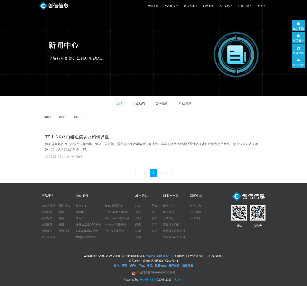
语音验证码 (48, 237)
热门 (62, 117)
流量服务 (64, 230)
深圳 (138, 218)
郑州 (138, 224)
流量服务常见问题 (174, 230)
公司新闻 (162, 103)
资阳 (154, 230)
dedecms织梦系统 (87, 230)
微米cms (81, 205)
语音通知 (64, 205)
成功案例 (208, 5)
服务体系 (168, 211)
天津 (154, 224)
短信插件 (82, 195)
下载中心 (168, 218)
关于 (260, 5)
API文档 (225, 5)
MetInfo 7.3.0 (147, 279)
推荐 (47, 117)
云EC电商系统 (113, 205)
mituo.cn (178, 279)
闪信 (62, 224)
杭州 (138, 230)
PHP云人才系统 (114, 230)
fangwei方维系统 (86, 237)
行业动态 (139, 103)
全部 (119, 103)
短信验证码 (48, 205)
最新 (77, 117)
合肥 (154, 218)
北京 (138, 205)
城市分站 (141, 195)
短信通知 (47, 211)
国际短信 (47, 230)
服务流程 (168, 205)
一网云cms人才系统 (117, 211)
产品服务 (169, 5)
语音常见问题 (171, 224)
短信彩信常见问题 (174, 237)
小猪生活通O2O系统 (88, 224)
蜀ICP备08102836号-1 (159, 255)
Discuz (80, 211)
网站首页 (153, 5)
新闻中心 (196, 195)
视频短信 (47, 224)
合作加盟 (243, 5)
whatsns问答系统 (115, 224)
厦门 (154, 211)
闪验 (62, 218)
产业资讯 (185, 103)
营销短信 (47, 218)
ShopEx (81, 218)
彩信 (62, 211)
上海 (138, 211)
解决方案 (189, 5)
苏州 (138, 237)
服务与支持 (171, 195)
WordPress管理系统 (117, 218)
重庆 (154, 205)
